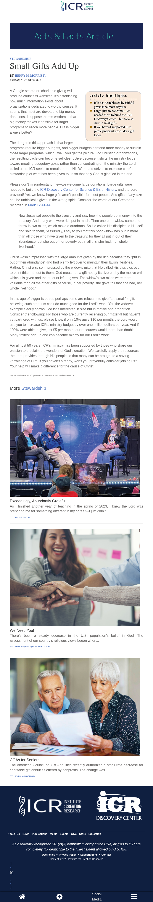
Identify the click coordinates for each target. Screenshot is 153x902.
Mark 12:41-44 (39, 205)
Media (53, 834)
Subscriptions (89, 854)
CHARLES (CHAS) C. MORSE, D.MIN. (32, 646)
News (26, 834)
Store (82, 834)
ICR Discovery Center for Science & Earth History (78, 189)
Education (95, 834)
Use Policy (48, 854)
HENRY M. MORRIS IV (31, 75)
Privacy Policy (67, 854)
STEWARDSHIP (20, 58)
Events (64, 834)
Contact (106, 854)
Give (74, 834)
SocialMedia (97, 896)
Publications (39, 834)
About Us (14, 834)
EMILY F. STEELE (22, 517)
